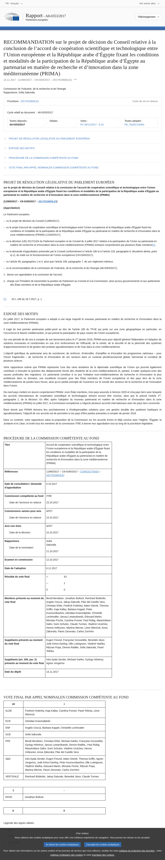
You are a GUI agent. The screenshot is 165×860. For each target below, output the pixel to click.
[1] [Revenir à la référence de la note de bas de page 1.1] (5, 299)
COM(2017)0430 (89, 471)
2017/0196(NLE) (30, 101)
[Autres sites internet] (150, 3)
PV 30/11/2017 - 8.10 (91, 124)
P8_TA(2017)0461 (134, 124)
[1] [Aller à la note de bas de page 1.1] (153, 245)
